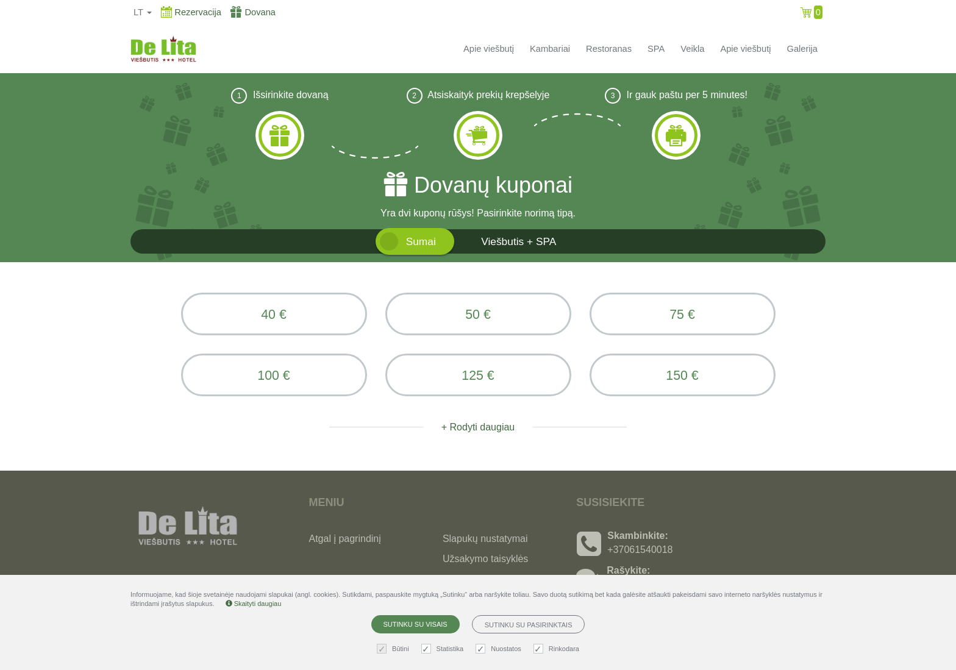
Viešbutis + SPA (518, 241)
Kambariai (550, 49)
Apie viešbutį (488, 49)
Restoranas (609, 49)
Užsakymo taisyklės (485, 559)
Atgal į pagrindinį (345, 538)
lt (143, 12)
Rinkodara (558, 649)
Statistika (444, 649)
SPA (656, 49)
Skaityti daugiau (254, 603)
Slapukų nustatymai (485, 538)
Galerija (802, 49)
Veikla (692, 49)
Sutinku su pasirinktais (529, 625)
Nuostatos (500, 649)
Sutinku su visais (415, 624)
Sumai (421, 241)
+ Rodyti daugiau (478, 427)
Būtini (394, 649)
